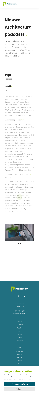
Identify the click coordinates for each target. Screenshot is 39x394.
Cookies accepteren (19, 384)
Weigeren (19, 389)
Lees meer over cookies (22, 379)
